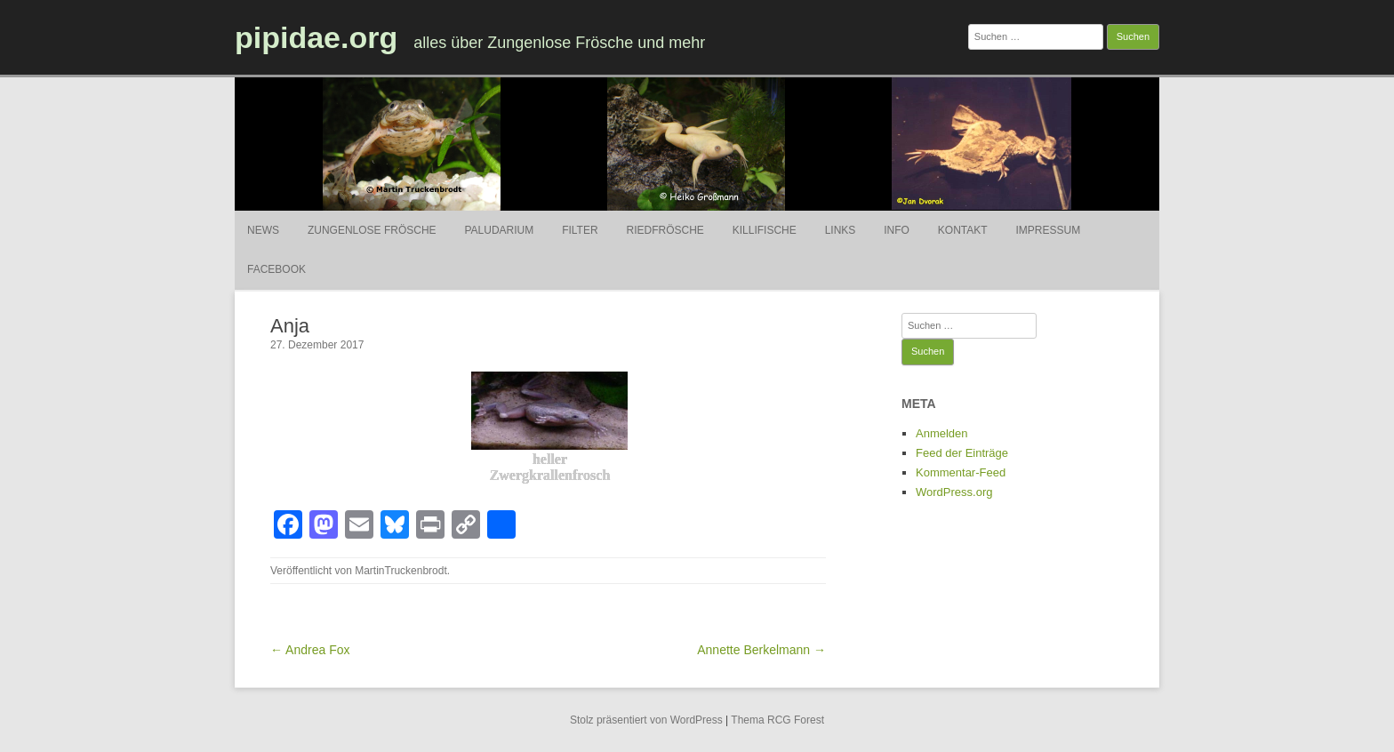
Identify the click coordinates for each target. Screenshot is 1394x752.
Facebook (276, 269)
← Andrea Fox (310, 650)
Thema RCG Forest (777, 720)
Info (896, 230)
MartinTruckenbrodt (401, 570)
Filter (579, 230)
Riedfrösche (665, 230)
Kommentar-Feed (960, 472)
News (263, 230)
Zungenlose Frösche (372, 230)
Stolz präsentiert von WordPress (646, 720)
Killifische (765, 230)
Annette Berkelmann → (761, 650)
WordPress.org (954, 492)
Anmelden (942, 433)
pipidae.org (316, 37)
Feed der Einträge (962, 453)
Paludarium (498, 230)
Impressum (1047, 230)
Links (840, 230)
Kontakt (963, 230)
